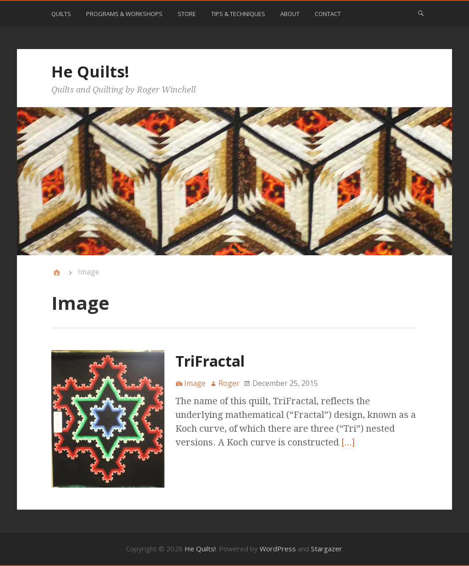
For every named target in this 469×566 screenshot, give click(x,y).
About (290, 14)
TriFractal (210, 361)
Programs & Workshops (124, 14)
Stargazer (326, 548)
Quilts (61, 14)
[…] (348, 442)
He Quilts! (90, 71)
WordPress (278, 548)
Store (187, 14)
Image (195, 383)
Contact (328, 14)
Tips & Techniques (238, 14)
